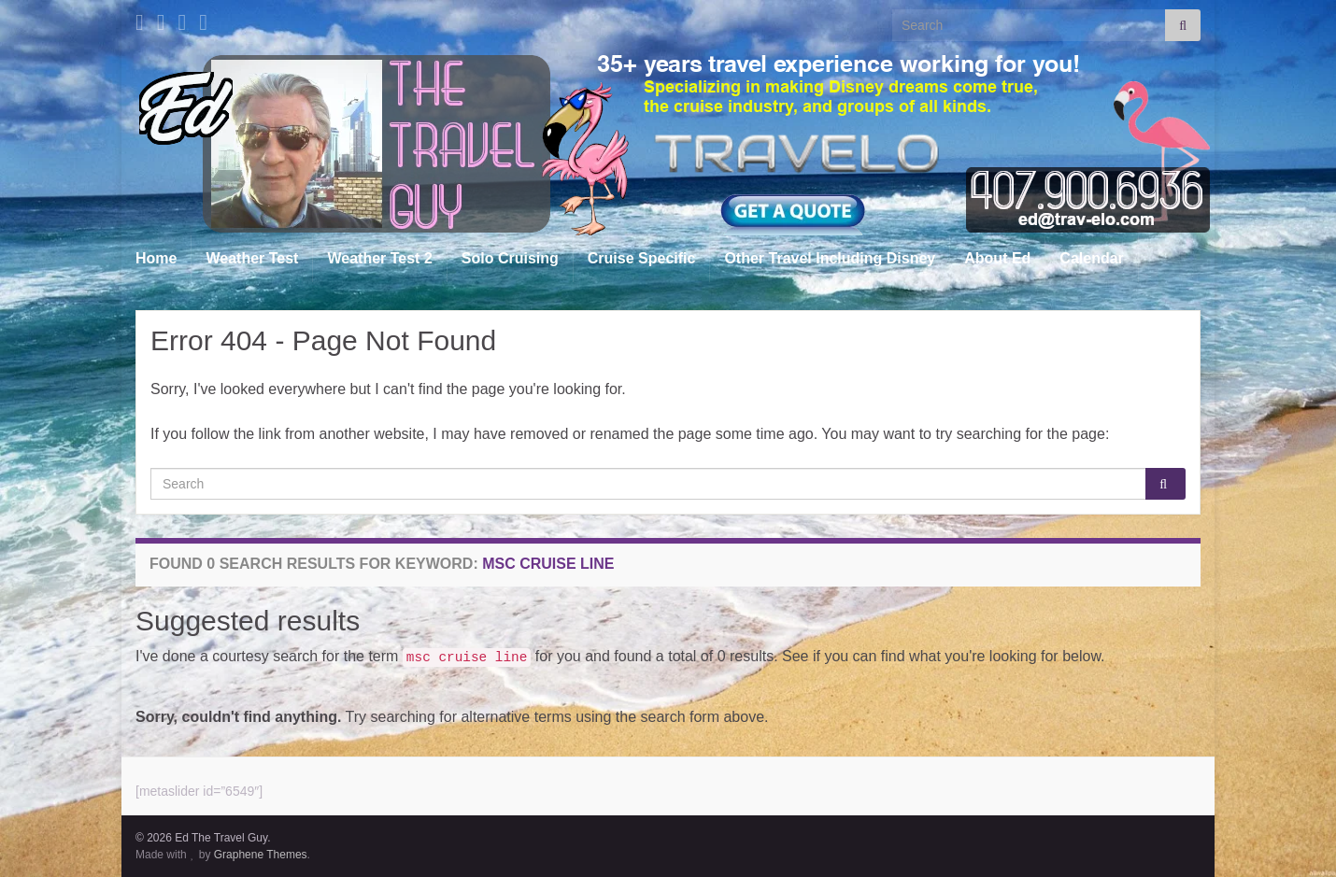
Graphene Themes (260, 854)
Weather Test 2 (379, 258)
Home (156, 258)
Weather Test (252, 258)
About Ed (997, 258)
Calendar (1091, 258)
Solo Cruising (510, 258)
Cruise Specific (642, 258)
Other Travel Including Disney (829, 258)
